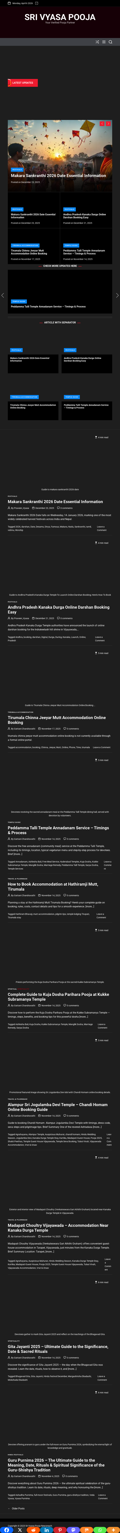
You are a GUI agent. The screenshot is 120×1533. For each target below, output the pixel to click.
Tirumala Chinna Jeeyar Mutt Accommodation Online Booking (29, 252)
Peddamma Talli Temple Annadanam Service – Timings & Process (84, 252)
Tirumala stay (14, 917)
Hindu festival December (55, 1376)
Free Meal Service (50, 861)
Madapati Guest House (78, 1138)
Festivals (17, 169)
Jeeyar (52, 747)
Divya (47, 526)
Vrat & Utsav (31, 1145)
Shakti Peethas (15, 1141)
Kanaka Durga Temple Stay (45, 1138)
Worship (19, 530)
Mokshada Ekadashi (18, 1380)
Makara (63, 526)
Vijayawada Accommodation (22, 1268)
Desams (40, 526)
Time (78, 747)
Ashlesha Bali (34, 861)
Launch (74, 637)
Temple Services (15, 868)
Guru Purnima (59, 1495)
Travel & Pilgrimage (18, 879)
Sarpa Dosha (91, 865)
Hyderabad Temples (69, 861)
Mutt (58, 747)
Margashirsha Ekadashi (79, 1376)
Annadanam (21, 861)
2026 (17, 526)
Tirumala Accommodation (25, 245)
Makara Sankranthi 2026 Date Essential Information (58, 175)
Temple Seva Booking (66, 1141)
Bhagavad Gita (22, 1376)
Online (82, 637)
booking (27, 637)
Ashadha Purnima (24, 1495)
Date (32, 526)
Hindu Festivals (15, 1455)
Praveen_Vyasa (21, 508)
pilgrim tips (60, 914)
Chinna (44, 747)
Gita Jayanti (37, 1376)
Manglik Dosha (36, 865)
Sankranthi (80, 526)
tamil (88, 526)
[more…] (18, 854)
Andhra (19, 637)
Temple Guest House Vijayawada (39, 1141)
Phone (72, 747)
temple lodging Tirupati (78, 914)
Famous (55, 526)
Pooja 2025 (96, 1138)
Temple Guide (71, 245)
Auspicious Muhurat (55, 1134)
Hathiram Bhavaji (23, 914)
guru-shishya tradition (78, 1495)
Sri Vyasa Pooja (60, 17)
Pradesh (12, 640)
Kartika (62, 1138)
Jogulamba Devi (24, 1138)
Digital (44, 637)
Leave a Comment (101, 747)
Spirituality (23, 989)
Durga (51, 637)
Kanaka (66, 637)
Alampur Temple (36, 1134)
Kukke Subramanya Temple (54, 1024)
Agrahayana (21, 1134)
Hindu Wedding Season (60, 1261)
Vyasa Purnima (22, 1498)
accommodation (23, 747)
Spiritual (12, 989)
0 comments (66, 508)
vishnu (11, 530)
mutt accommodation (43, 914)
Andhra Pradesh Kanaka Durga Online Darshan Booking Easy (84, 216)
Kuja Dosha (85, 861)
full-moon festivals (43, 1495)
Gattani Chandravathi (24, 728)
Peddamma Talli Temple (73, 865)
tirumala (86, 747)
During (58, 637)
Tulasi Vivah (83, 1141)
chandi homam (72, 1134)
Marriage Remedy (52, 865)
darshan (25, 526)
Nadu (71, 526)
